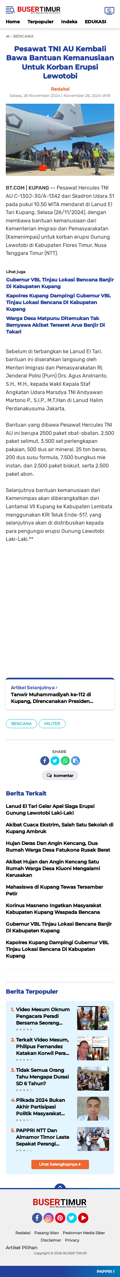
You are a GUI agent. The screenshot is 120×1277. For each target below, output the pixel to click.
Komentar (60, 775)
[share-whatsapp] (65, 760)
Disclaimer (51, 1240)
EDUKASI (95, 22)
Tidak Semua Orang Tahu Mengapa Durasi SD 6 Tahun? (42, 1077)
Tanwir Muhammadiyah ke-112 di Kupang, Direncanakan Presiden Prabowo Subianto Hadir (51, 698)
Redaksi (22, 1232)
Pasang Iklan (46, 1232)
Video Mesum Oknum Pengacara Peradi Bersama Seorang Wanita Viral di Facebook (43, 1016)
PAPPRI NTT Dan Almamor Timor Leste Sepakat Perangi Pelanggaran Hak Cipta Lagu (44, 1137)
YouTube (87, 1221)
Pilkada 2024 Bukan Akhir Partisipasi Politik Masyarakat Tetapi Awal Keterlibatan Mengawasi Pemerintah (40, 1107)
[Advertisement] (60, 605)
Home (13, 22)
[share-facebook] (44, 760)
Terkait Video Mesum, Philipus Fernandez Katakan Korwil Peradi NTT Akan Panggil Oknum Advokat (43, 1047)
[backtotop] (60, 1189)
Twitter (75, 1221)
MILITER (52, 723)
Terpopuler (40, 22)
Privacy (72, 1240)
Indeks (69, 22)
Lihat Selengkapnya (60, 1164)
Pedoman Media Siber (84, 1232)
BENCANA (21, 723)
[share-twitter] (55, 760)
